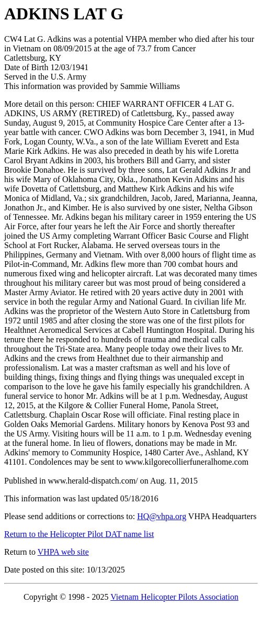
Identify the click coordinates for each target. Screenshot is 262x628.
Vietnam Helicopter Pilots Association (174, 596)
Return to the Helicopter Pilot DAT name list (79, 534)
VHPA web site (63, 551)
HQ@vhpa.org (161, 516)
